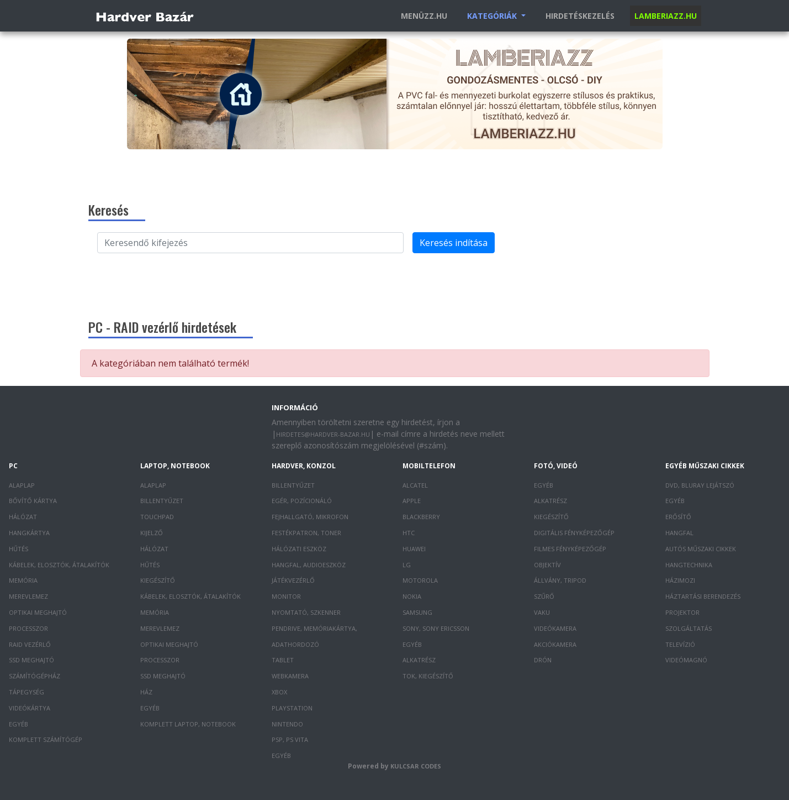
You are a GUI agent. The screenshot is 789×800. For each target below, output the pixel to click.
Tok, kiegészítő (428, 676)
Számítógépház (34, 676)
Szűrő (544, 596)
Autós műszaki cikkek (700, 549)
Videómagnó (686, 660)
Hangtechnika (688, 565)
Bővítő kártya (33, 500)
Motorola (420, 580)
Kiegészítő (157, 580)
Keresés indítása (454, 243)
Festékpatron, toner (306, 533)
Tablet (283, 660)
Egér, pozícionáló (302, 500)
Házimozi (680, 580)
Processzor (28, 628)
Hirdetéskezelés (580, 16)
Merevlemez (28, 596)
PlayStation (292, 708)
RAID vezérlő (30, 644)
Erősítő (678, 517)
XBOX (279, 692)
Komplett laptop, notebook (188, 724)
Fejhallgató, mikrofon (310, 517)
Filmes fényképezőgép (570, 549)
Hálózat (23, 517)
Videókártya (29, 708)
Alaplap (22, 485)
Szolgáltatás (688, 628)
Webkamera (290, 676)
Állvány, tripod (560, 580)
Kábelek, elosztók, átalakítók (59, 565)
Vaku (542, 612)
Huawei (414, 549)
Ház (146, 692)
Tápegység (26, 692)
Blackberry (421, 517)
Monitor (286, 596)
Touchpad (157, 517)
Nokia (412, 596)
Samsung (417, 612)
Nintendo (287, 724)
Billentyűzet (161, 500)
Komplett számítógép (45, 739)
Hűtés (18, 549)
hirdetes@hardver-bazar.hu (323, 434)
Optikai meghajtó (38, 612)
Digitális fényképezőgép (574, 533)
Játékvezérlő (293, 580)
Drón (543, 660)
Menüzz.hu (424, 16)
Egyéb (18, 724)
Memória (23, 580)
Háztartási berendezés (702, 596)
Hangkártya (29, 533)
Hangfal (679, 533)
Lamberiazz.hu (665, 16)
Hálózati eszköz (299, 549)
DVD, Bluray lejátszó (699, 485)
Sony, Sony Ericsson (436, 628)
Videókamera (555, 628)
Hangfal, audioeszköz (309, 565)
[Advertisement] (395, 282)
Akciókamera (555, 644)
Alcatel (415, 485)
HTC (409, 533)
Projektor (682, 612)
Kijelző (151, 533)
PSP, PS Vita (290, 739)
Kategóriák (493, 16)
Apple (412, 500)
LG (407, 565)
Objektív (547, 565)
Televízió (680, 644)
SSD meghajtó (31, 660)
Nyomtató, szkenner (306, 612)
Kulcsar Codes (415, 766)
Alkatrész (419, 660)
